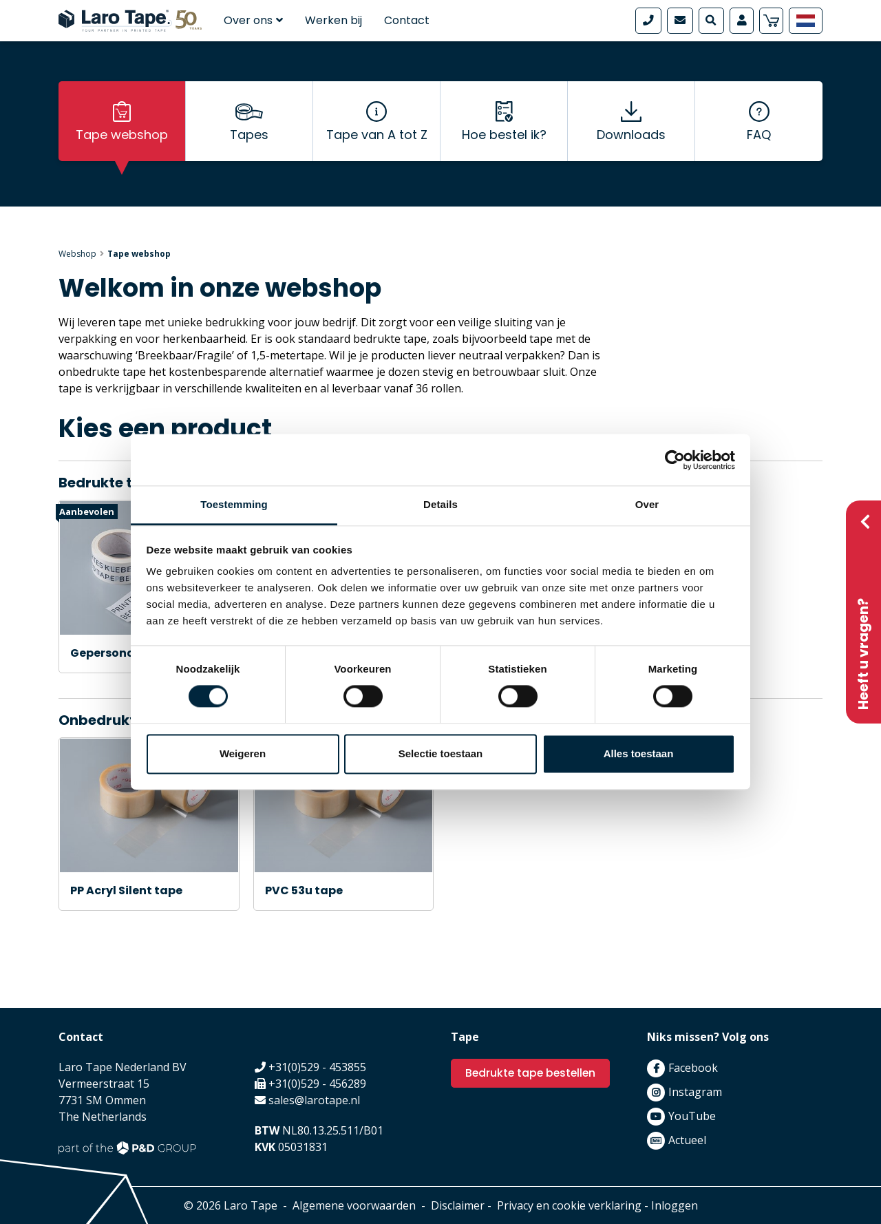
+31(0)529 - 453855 (317, 1067)
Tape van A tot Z (376, 138)
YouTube (692, 1115)
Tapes (249, 138)
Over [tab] (647, 504)
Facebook (693, 1067)
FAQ (759, 138)
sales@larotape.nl (314, 1100)
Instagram (695, 1091)
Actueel (687, 1140)
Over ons (253, 20)
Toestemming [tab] (234, 504)
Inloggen (674, 1205)
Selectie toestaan (441, 753)
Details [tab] (440, 504)
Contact (406, 20)
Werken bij (333, 20)
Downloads (631, 138)
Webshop (77, 254)
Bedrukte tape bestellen (532, 1073)
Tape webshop (122, 138)
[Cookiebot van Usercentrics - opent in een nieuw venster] (675, 460)
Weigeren (243, 753)
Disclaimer (458, 1205)
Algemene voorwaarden (354, 1205)
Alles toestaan (639, 753)
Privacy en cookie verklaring (569, 1205)
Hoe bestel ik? (504, 138)
